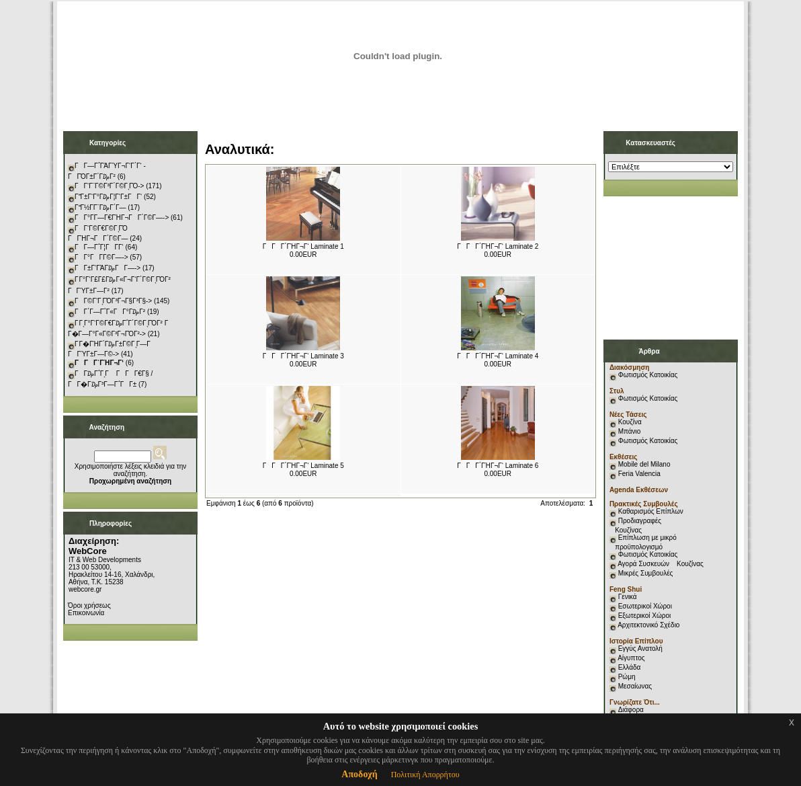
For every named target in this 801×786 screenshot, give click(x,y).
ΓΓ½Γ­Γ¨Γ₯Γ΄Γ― (100, 207)
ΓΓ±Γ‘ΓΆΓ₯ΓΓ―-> (107, 268)
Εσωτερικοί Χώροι (645, 606)
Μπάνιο (629, 431)
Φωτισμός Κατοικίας (648, 375)
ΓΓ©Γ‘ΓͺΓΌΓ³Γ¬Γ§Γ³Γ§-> (113, 301)
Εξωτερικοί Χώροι (644, 615)
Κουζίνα (630, 422)
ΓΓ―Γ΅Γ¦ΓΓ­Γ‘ (99, 247)
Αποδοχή (359, 774)
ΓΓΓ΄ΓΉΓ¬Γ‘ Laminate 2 (497, 246)
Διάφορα (631, 709)
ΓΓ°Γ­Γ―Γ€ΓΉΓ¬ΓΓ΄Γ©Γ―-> (122, 217)
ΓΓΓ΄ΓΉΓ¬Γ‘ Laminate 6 (497, 465)
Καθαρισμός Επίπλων (649, 511)
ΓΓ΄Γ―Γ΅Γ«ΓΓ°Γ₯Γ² (110, 311)
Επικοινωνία (86, 613)
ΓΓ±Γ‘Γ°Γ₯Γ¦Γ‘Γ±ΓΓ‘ (108, 196)
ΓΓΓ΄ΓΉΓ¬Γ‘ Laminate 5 (303, 465)
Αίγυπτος (631, 658)
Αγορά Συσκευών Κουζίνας (661, 563)
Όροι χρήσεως (89, 605)
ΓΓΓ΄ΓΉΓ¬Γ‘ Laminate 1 (303, 246)
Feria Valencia (639, 473)
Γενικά (627, 596)
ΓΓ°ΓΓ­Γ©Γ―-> (101, 257)
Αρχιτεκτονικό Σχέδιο (648, 625)
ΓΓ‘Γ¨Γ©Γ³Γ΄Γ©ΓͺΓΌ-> (109, 186)
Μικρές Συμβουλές (645, 573)
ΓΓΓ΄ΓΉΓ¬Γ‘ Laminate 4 (497, 356)
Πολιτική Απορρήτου (425, 774)
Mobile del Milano (644, 464)
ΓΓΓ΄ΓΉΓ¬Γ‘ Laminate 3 (303, 356)
